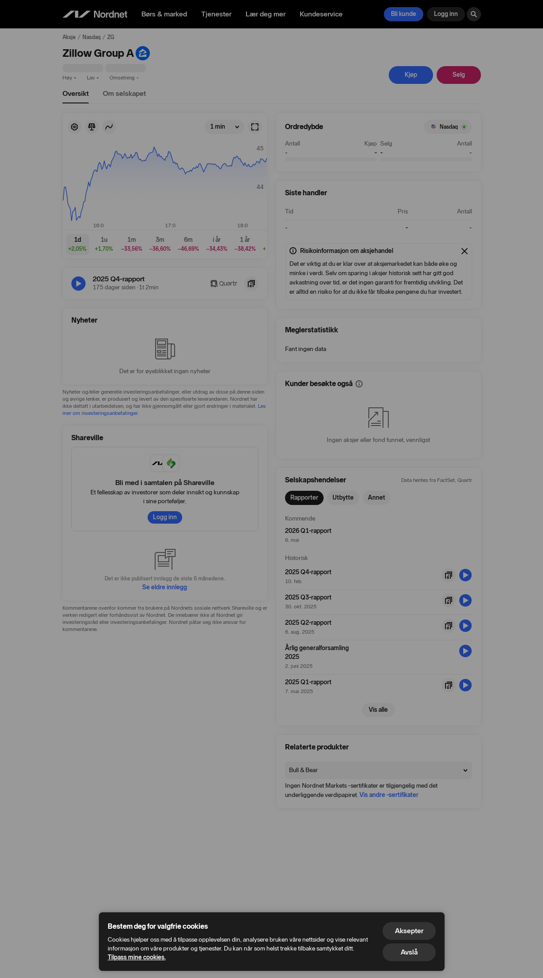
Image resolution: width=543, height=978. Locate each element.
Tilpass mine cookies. (137, 957)
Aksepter (409, 931)
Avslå (409, 952)
